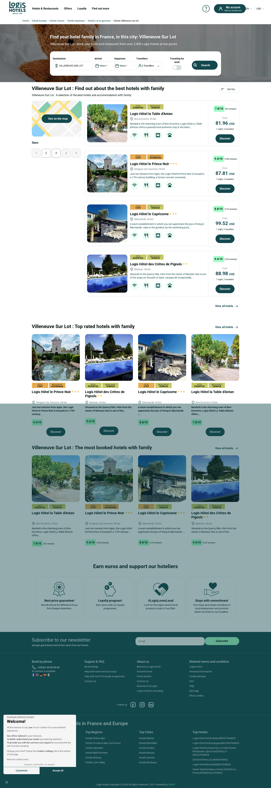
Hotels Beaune (147, 752)
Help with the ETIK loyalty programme (104, 676)
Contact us (90, 681)
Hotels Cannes (147, 757)
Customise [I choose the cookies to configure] (21, 770)
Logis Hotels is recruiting (150, 690)
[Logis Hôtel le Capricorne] (107, 223)
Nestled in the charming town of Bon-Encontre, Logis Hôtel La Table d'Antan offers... (212, 411)
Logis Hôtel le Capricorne (153, 214)
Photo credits (196, 695)
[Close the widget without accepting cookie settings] (20, 717)
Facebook (133, 705)
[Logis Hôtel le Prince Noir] (107, 173)
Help (191, 686)
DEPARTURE (119, 58)
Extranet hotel (144, 671)
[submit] (222, 641)
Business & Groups (147, 686)
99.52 (225, 223)
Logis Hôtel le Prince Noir (153, 164)
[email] (170, 641)
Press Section (144, 676)
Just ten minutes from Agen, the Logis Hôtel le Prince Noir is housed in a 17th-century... (53, 411)
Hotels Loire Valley (95, 762)
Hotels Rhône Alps (95, 738)
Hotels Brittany (93, 757)
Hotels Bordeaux (148, 762)
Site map (194, 690)
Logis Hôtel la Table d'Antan (151, 114)
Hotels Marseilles (148, 743)
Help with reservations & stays (100, 671)
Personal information (200, 671)
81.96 (225, 123)
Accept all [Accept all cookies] (58, 770)
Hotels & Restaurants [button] (45, 8)
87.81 (225, 173)
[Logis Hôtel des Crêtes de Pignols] (107, 274)
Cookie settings (197, 676)
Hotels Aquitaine (94, 748)
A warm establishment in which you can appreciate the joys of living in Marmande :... (161, 411)
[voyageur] (149, 65)
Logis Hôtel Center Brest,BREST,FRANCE (214, 738)
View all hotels (227, 306)
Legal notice (195, 666)
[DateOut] (124, 65)
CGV (191, 681)
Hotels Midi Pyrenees (96, 752)
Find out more (100, 8)
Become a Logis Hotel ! (149, 666)
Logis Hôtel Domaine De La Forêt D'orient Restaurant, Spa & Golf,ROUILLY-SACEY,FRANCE (214, 751)
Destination (59, 58)
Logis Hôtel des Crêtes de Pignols (159, 264)
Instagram (142, 705)
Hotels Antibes (147, 748)
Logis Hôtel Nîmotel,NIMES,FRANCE (212, 764)
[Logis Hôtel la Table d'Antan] (107, 123)
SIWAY (171, 784)
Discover (225, 138)
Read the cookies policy (18, 759)
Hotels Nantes (146, 738)
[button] (7, 782)
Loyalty (81, 8)
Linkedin (151, 705)
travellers (142, 58)
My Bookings (91, 666)
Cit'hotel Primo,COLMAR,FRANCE (210, 759)
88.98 (225, 273)
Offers (68, 8)
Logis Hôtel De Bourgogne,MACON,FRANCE (216, 743)
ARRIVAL (98, 58)
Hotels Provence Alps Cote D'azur (103, 743)
